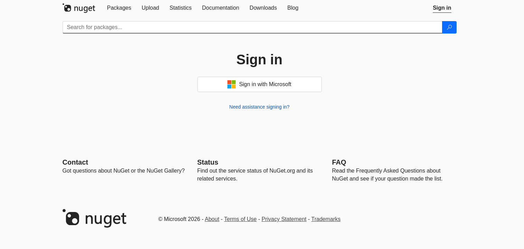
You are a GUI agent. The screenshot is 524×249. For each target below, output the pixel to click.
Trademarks (326, 219)
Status (207, 162)
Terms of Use (240, 219)
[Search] (449, 27)
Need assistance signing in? (259, 107)
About (212, 219)
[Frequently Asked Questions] (339, 162)
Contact (75, 162)
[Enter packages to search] (252, 27)
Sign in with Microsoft (259, 84)
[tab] (119, 8)
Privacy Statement (284, 219)
